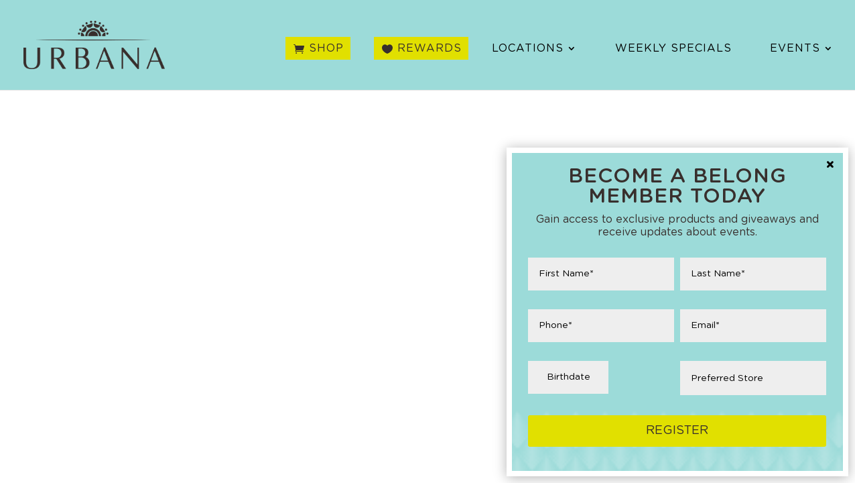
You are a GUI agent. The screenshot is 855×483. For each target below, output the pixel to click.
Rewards (429, 48)
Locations (528, 49)
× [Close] (830, 165)
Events (795, 49)
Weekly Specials (673, 49)
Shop (326, 48)
